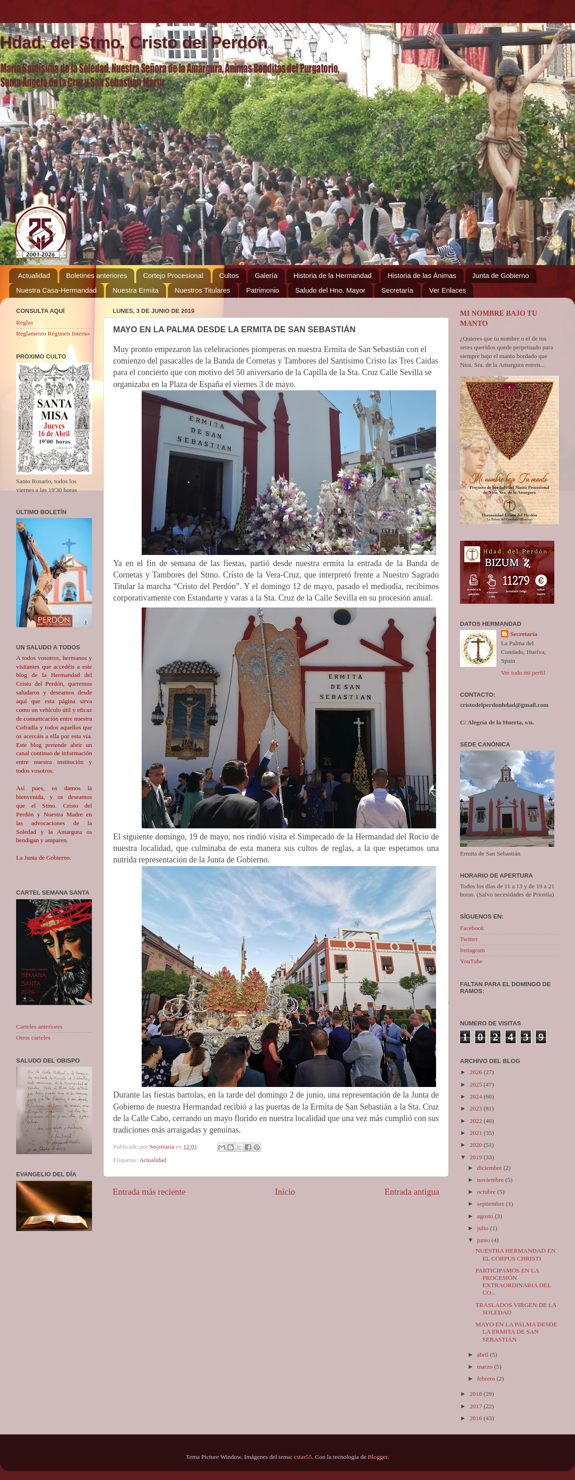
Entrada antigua (412, 1192)
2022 (476, 1120)
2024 (476, 1096)
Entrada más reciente (149, 1192)
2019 (476, 1157)
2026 (476, 1072)
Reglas (24, 322)
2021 (476, 1132)
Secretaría (397, 290)
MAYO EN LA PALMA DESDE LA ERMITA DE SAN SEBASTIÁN (517, 1331)
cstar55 (303, 1456)
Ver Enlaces (447, 290)
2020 (476, 1144)
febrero (486, 1378)
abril (483, 1354)
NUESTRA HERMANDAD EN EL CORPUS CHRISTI (516, 1254)
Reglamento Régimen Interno (53, 333)
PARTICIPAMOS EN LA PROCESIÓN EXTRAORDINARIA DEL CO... (513, 1281)
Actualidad (34, 275)
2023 (476, 1108)
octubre (487, 1191)
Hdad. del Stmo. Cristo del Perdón (134, 42)
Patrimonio (262, 290)
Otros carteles (33, 1037)
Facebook (472, 928)
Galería (266, 275)
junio (484, 1240)
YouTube (471, 961)
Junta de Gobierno (500, 275)
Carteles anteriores (39, 1026)
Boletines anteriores (96, 275)
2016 (476, 1418)
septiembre (491, 1203)
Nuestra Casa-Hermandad (56, 290)
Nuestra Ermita (136, 290)
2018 (476, 1393)
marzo (485, 1366)
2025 (476, 1084)
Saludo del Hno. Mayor (330, 290)
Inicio (285, 1192)
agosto (486, 1216)
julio (483, 1228)
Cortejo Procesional (173, 275)
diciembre (490, 1167)
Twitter (469, 939)
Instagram (472, 950)
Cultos (229, 275)
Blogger (378, 1456)
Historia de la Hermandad (332, 275)
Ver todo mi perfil (523, 672)
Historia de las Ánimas (422, 275)
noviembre (491, 1179)
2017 (476, 1406)
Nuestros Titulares (202, 290)
